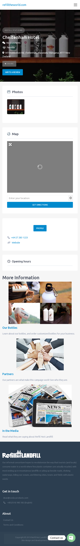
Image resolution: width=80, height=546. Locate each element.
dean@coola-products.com (16, 498)
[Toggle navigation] (75, 5)
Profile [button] (40, 228)
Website (16, 242)
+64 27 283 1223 (19, 237)
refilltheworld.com (14, 4)
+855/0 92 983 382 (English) (19, 502)
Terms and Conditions (13, 525)
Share (9, 64)
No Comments (13, 43)
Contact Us (8, 520)
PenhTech (54, 540)
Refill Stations (13, 30)
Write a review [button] (12, 72)
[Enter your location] (37, 198)
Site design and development (34, 540)
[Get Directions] (40, 205)
